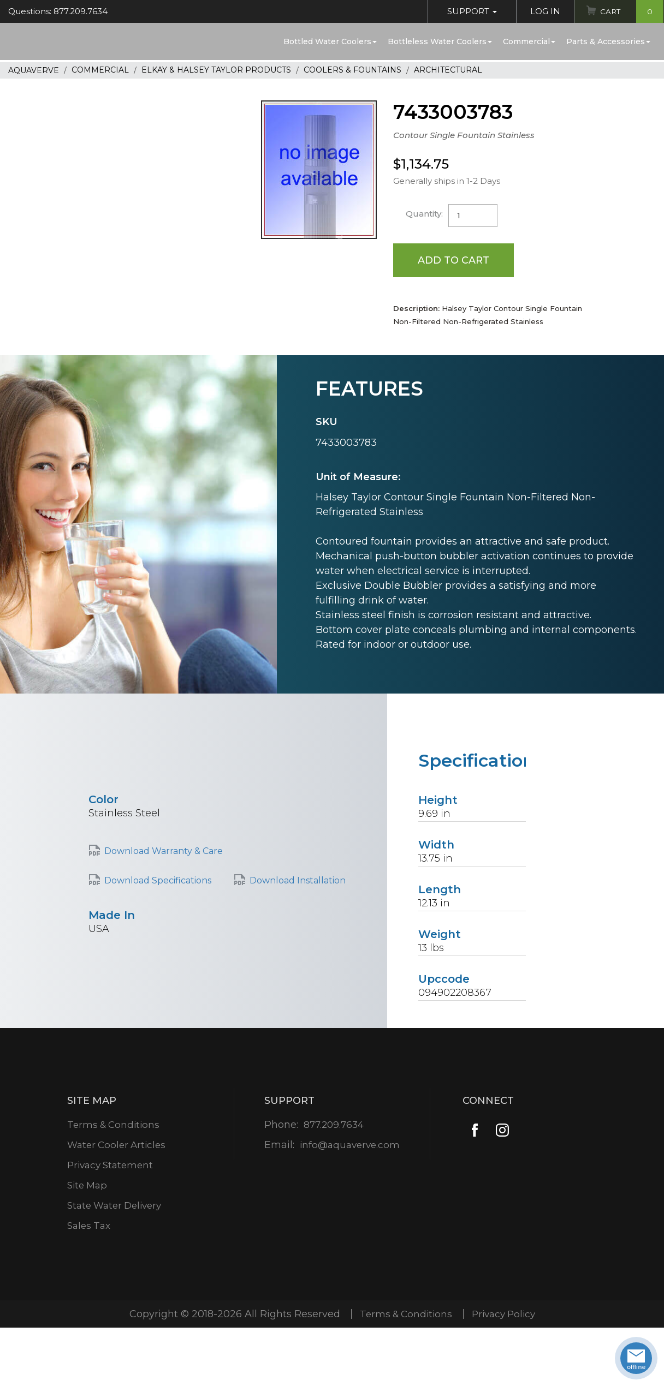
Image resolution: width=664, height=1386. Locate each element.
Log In (542, 11)
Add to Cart (454, 260)
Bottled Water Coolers (330, 41)
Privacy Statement (110, 1166)
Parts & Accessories (608, 41)
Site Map (86, 1186)
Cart (630, 11)
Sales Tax (88, 1226)
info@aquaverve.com (350, 1145)
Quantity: (424, 213)
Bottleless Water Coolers (440, 41)
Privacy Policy (505, 1315)
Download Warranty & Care (163, 851)
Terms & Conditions (113, 1125)
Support (469, 11)
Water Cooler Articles (117, 1145)
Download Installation (298, 881)
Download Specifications (157, 881)
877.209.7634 (333, 1125)
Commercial (529, 41)
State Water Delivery (116, 1206)
